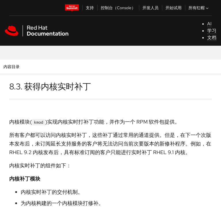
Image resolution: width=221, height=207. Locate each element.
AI (209, 24)
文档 (211, 37)
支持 (90, 7)
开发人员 (150, 7)
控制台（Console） (118, 7)
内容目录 (11, 66)
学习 (211, 31)
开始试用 (173, 7)
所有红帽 (199, 7)
